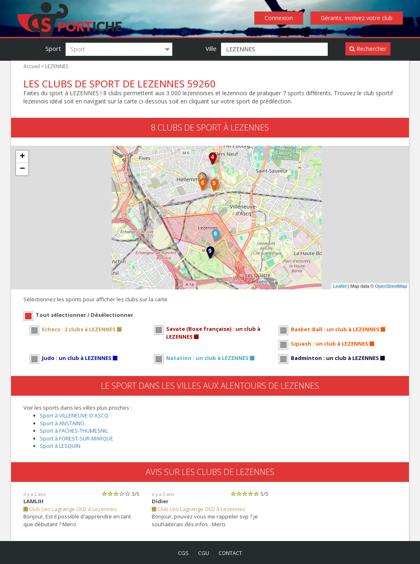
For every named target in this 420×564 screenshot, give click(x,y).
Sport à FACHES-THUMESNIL (76, 429)
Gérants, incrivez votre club (358, 18)
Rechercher (368, 49)
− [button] (22, 169)
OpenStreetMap (391, 286)
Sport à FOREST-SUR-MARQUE (79, 437)
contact (231, 552)
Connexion (281, 18)
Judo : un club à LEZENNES (80, 356)
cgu (203, 552)
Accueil (31, 66)
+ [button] (22, 157)
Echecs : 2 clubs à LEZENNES (83, 329)
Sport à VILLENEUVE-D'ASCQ (76, 414)
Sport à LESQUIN (61, 444)
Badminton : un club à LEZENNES (337, 356)
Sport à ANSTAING (62, 422)
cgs (181, 552)
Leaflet (340, 286)
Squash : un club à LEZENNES (332, 342)
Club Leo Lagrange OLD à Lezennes (69, 507)
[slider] (116, 492)
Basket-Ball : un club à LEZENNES (337, 329)
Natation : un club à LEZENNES (208, 356)
